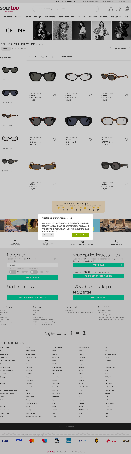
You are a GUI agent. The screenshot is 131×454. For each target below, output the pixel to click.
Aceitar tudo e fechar (80, 235)
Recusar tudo (48, 235)
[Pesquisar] (95, 9)
